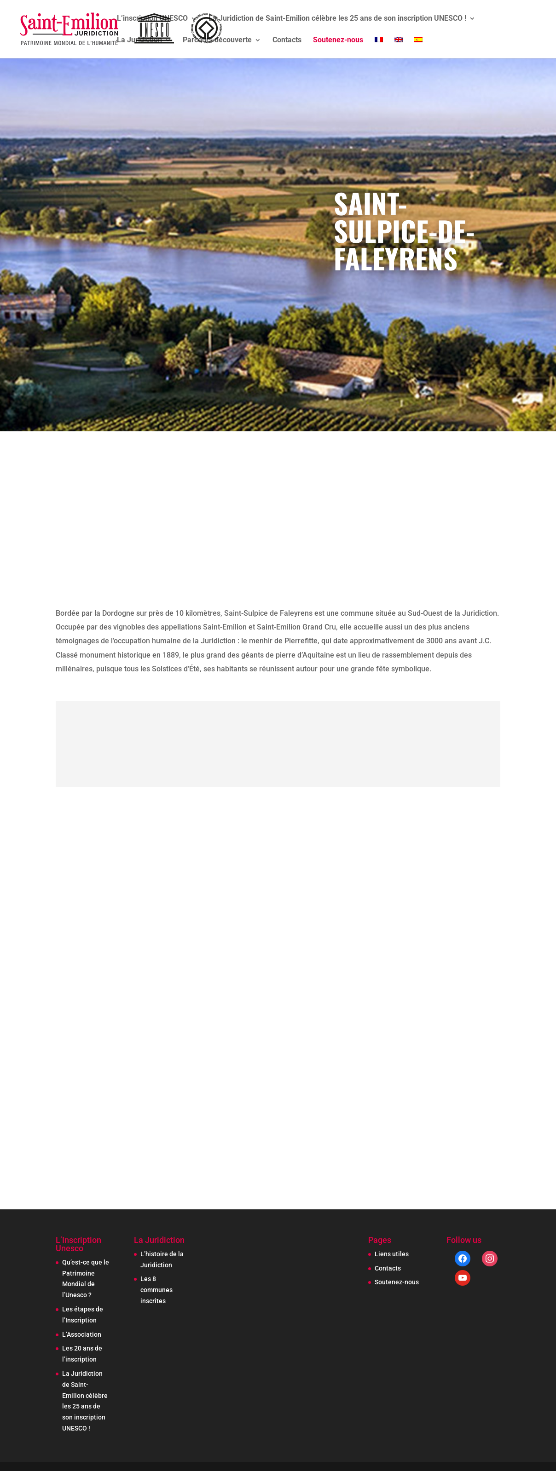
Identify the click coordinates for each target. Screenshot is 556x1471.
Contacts (286, 40)
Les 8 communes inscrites (156, 1290)
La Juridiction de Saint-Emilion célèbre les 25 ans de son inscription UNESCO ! (337, 19)
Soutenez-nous (338, 40)
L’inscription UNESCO (152, 19)
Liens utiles (392, 1254)
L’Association (81, 1334)
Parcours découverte (217, 40)
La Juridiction (139, 40)
